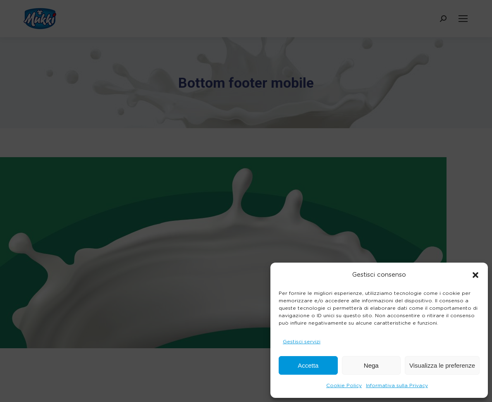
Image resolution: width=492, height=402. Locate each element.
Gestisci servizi (301, 341)
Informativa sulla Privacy (397, 385)
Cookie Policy (344, 385)
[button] (475, 275)
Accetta (308, 365)
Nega (371, 365)
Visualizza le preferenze (442, 365)
